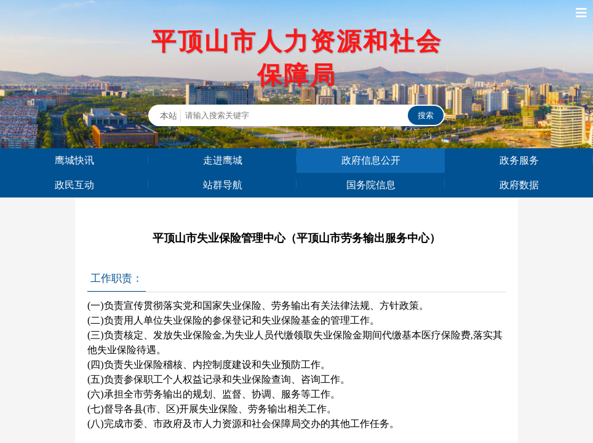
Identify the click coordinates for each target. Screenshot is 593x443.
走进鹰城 (222, 160)
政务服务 (519, 160)
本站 (168, 116)
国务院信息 (371, 185)
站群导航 (222, 185)
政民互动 (74, 185)
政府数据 (519, 185)
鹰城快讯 (74, 160)
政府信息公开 (370, 160)
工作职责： (116, 278)
